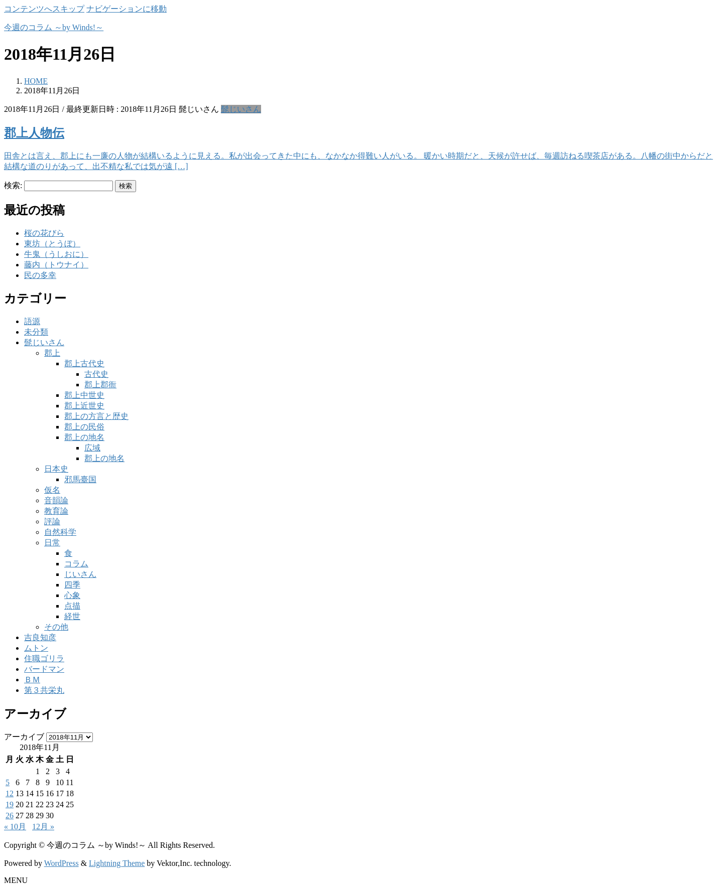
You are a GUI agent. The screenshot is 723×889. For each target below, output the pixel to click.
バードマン (44, 669)
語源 (32, 321)
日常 (52, 542)
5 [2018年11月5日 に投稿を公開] (8, 782)
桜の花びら (44, 233)
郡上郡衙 (100, 384)
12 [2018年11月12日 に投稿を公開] (10, 793)
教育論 (56, 511)
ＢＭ (32, 679)
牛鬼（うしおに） (56, 254)
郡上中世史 (84, 395)
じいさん (80, 574)
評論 (52, 521)
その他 (56, 627)
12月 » (43, 826)
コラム (76, 563)
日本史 (56, 469)
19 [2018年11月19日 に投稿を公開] (10, 804)
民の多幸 (40, 275)
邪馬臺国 (80, 479)
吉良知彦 (40, 637)
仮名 (52, 490)
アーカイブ (24, 736)
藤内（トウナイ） (56, 264)
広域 (92, 447)
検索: (13, 185)
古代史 (96, 374)
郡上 (52, 353)
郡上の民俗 (84, 426)
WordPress (61, 863)
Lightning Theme (117, 863)
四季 (72, 584)
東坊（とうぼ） (52, 243)
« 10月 (15, 826)
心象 (72, 595)
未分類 (36, 332)
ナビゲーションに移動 (126, 9)
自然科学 (60, 532)
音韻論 (56, 500)
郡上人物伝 (34, 132)
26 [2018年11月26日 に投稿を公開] (10, 815)
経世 (72, 616)
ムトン (36, 648)
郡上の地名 (84, 437)
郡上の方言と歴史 (96, 416)
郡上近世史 (84, 405)
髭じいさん (241, 109)
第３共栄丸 (44, 690)
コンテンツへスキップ (44, 9)
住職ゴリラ (44, 658)
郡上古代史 (84, 363)
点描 (72, 606)
